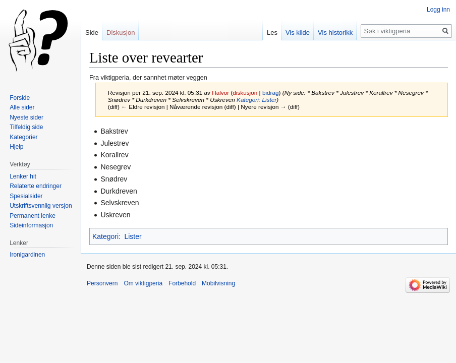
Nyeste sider (26, 117)
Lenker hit (23, 176)
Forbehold (182, 283)
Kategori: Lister (256, 99)
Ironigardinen (27, 254)
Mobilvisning (218, 283)
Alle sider (22, 107)
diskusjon (245, 92)
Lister (132, 236)
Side (91, 32)
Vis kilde (298, 32)
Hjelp (16, 146)
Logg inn (438, 9)
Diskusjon (120, 32)
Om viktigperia (143, 283)
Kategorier (23, 137)
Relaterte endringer (36, 186)
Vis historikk (335, 32)
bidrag (270, 92)
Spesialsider (26, 196)
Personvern (102, 283)
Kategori (105, 236)
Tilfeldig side (26, 127)
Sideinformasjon (31, 225)
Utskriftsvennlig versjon (41, 205)
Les (272, 32)
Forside (20, 97)
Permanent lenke (32, 215)
